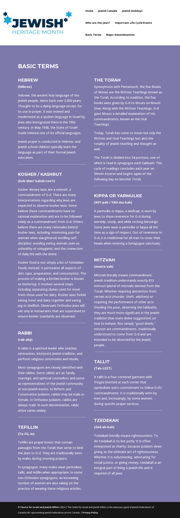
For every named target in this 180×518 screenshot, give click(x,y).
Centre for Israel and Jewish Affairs (40, 507)
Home (89, 10)
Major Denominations (120, 34)
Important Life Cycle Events (133, 22)
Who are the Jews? (97, 22)
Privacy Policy (90, 512)
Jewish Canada (107, 10)
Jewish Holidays (132, 10)
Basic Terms (93, 34)
